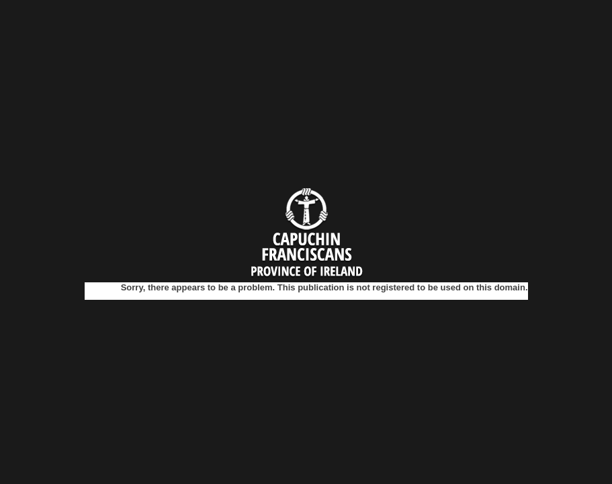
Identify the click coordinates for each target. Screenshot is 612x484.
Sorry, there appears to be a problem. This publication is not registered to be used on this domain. (324, 287)
